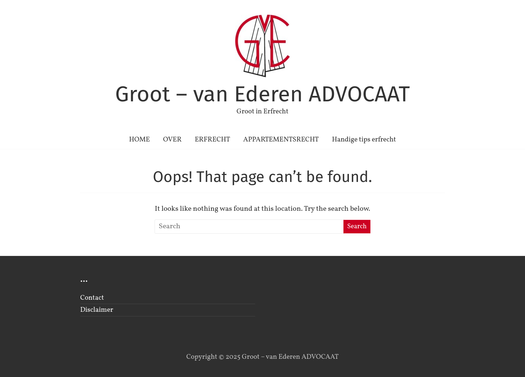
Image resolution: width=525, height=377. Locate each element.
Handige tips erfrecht (364, 139)
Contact (92, 298)
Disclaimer (96, 310)
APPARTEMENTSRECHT (281, 139)
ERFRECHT (212, 139)
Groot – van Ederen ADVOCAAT (262, 94)
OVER (172, 139)
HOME (139, 139)
